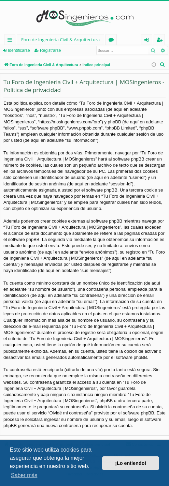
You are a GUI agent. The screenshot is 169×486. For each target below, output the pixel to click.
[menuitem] (162, 65)
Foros (112, 40)
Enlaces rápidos (11, 40)
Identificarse (19, 50)
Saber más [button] (24, 475)
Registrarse (50, 50)
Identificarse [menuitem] (148, 40)
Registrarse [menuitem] (161, 40)
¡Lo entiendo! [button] (130, 463)
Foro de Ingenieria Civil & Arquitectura (60, 39)
